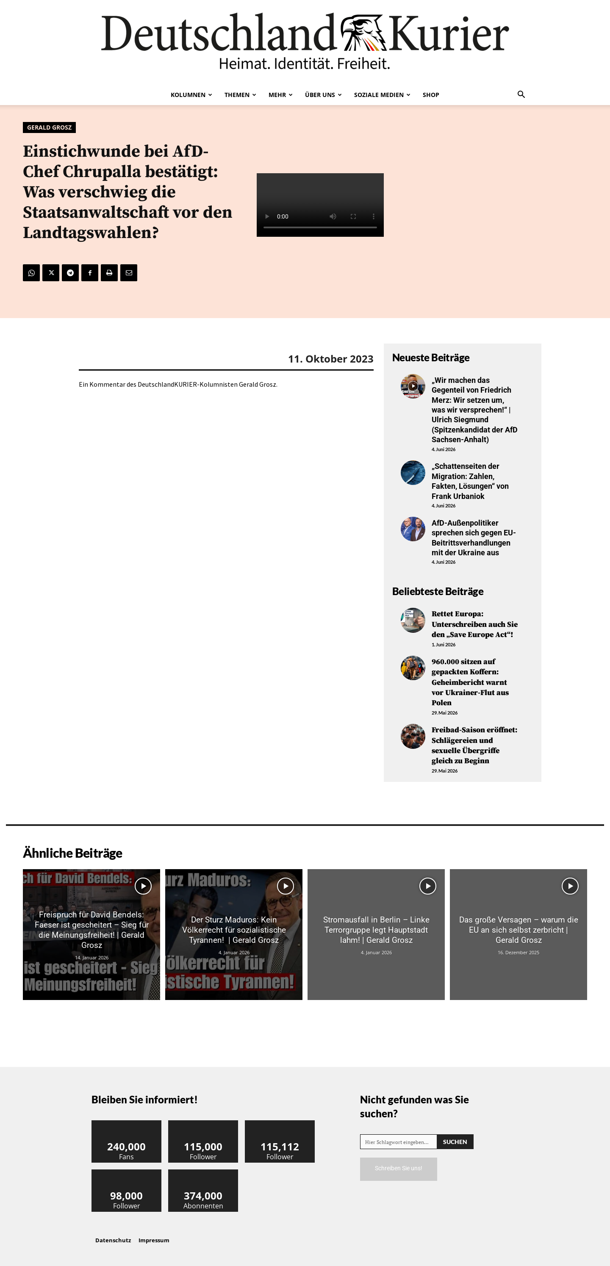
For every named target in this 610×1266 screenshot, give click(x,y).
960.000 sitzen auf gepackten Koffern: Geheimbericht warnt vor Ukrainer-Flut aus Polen (470, 680)
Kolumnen (191, 95)
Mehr (281, 95)
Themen (240, 95)
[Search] (455, 1137)
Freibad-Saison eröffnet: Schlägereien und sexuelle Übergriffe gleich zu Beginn (474, 742)
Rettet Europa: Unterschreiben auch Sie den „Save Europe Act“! (475, 624)
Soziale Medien (382, 95)
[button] (521, 95)
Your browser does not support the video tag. (320, 205)
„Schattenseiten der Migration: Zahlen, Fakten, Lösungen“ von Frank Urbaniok (470, 481)
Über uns (323, 95)
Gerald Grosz (49, 127)
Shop (431, 95)
